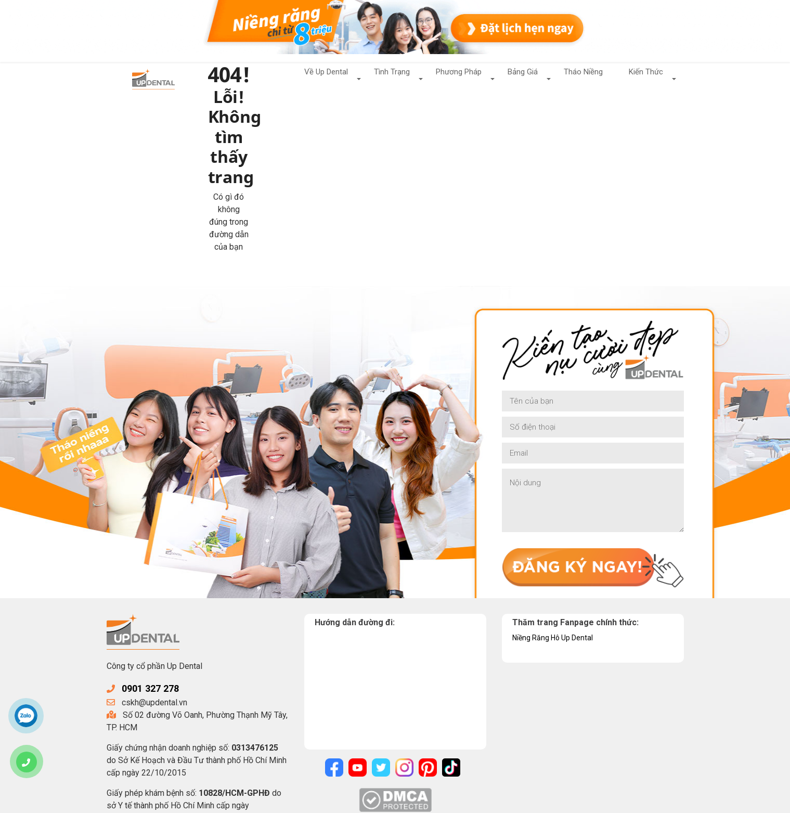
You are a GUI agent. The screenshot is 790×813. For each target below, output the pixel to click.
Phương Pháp (451, 78)
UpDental (191, 801)
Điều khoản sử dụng (418, 801)
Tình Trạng (382, 78)
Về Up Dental (314, 78)
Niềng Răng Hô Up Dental (558, 542)
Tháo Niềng (581, 78)
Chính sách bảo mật (339, 801)
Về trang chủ (271, 179)
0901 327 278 (155, 593)
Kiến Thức (645, 78)
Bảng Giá (518, 78)
